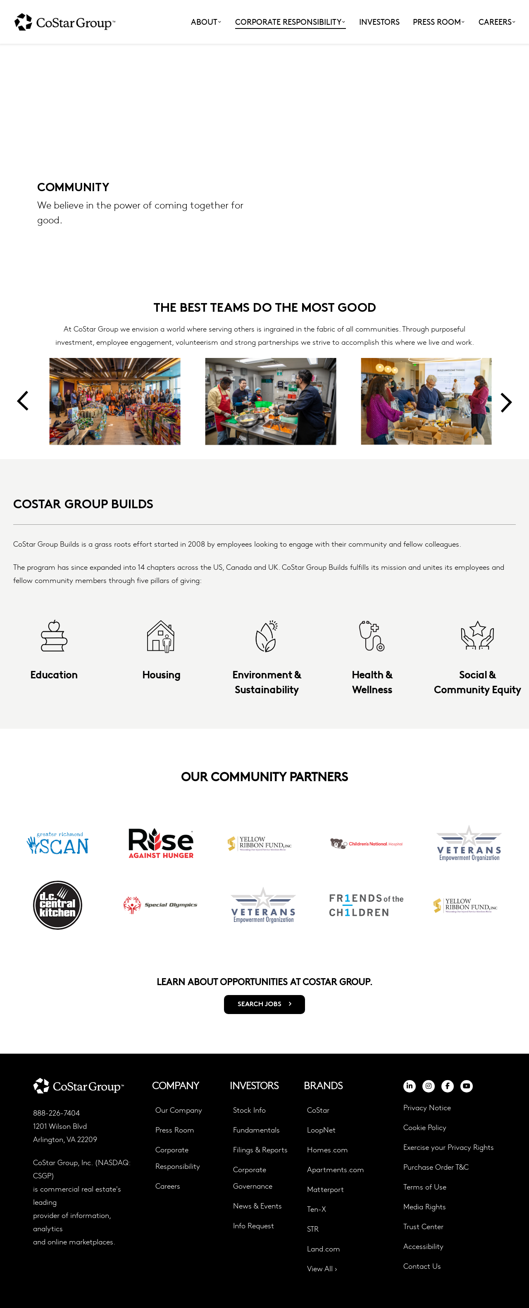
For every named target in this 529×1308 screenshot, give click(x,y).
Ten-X (316, 1209)
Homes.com (327, 1149)
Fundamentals (256, 1129)
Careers (167, 1185)
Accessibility (423, 1246)
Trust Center (423, 1226)
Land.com (323, 1248)
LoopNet (321, 1129)
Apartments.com (335, 1169)
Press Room (174, 1129)
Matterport (325, 1189)
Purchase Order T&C (436, 1166)
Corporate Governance (252, 1177)
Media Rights (424, 1206)
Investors (379, 21)
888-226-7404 (56, 1112)
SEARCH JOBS (260, 1004)
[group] (58, 874)
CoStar (318, 1109)
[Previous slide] (22, 401)
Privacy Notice (427, 1107)
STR (313, 1228)
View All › (322, 1268)
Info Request (253, 1225)
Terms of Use (424, 1186)
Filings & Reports (260, 1149)
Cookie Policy (424, 1127)
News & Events (257, 1205)
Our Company (178, 1109)
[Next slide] (507, 401)
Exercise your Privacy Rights (448, 1147)
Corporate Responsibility (177, 1157)
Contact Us (422, 1266)
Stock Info (249, 1109)
